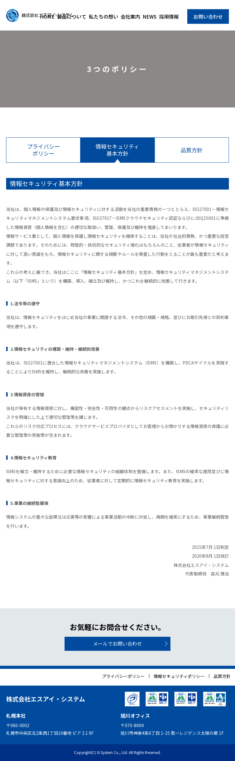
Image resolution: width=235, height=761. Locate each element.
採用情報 (169, 16)
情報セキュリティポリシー (179, 676)
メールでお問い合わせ (117, 643)
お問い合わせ (208, 16)
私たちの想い (103, 16)
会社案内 (130, 16)
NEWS (150, 16)
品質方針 (222, 676)
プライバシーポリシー (123, 676)
